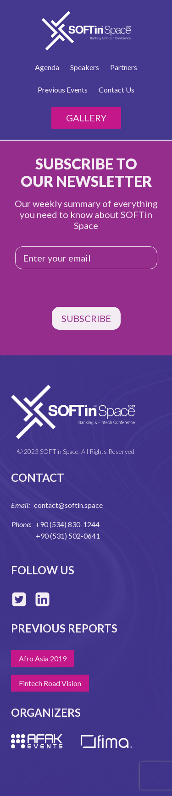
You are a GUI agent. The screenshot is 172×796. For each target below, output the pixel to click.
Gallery (86, 117)
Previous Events (63, 89)
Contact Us (116, 89)
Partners (123, 67)
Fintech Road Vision (50, 683)
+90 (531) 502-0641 (68, 535)
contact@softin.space (68, 505)
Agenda (47, 67)
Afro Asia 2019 (43, 658)
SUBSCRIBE (86, 318)
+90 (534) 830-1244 (67, 524)
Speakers (84, 67)
